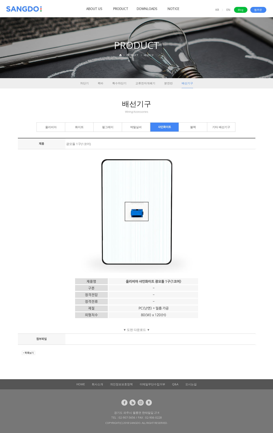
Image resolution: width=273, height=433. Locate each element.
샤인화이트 (164, 127)
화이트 (79, 127)
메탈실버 (136, 127)
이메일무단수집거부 (152, 384)
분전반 (168, 83)
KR (217, 10)
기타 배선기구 (221, 127)
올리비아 (51, 127)
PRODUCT (120, 8)
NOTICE (173, 8)
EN (228, 10)
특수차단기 (119, 83)
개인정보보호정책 (121, 384)
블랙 (193, 127)
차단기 (84, 83)
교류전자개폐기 (145, 83)
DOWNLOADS (147, 8)
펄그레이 (107, 127)
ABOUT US (94, 8)
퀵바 (100, 83)
